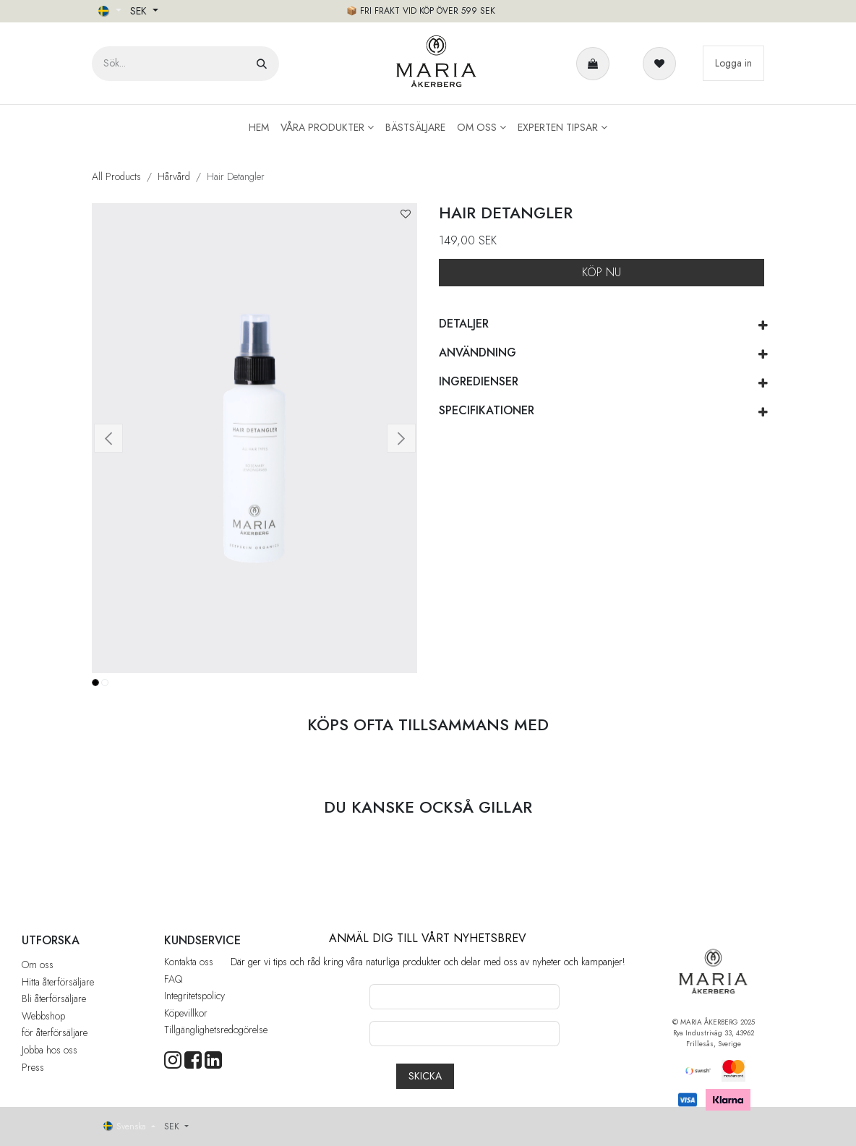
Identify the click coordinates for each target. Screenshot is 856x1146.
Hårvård (174, 176)
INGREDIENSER (478, 381)
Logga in (733, 63)
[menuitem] (259, 128)
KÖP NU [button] (601, 272)
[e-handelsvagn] (596, 63)
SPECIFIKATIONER (486, 410)
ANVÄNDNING (477, 352)
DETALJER (464, 323)
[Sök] (261, 63)
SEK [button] (140, 11)
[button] (405, 214)
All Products (116, 176)
